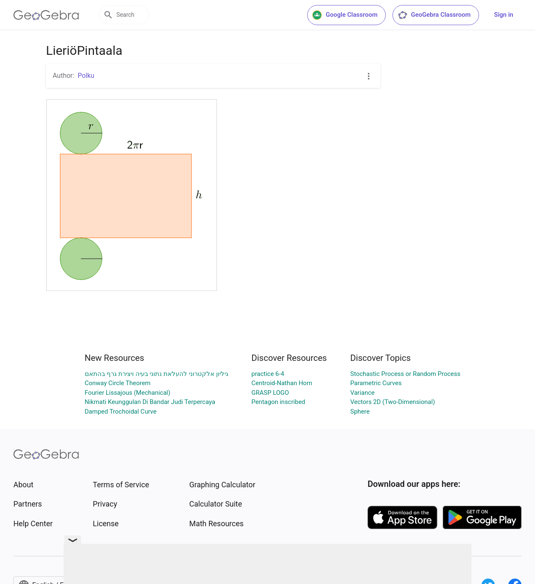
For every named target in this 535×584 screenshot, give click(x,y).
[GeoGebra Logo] (46, 15)
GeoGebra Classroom (434, 15)
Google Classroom (344, 15)
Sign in (503, 14)
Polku (86, 76)
